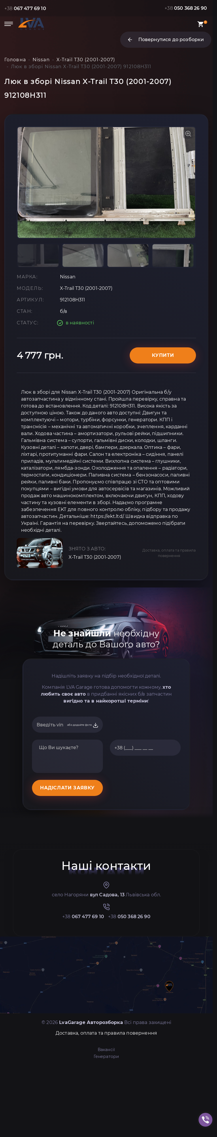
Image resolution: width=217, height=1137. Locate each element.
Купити (163, 355)
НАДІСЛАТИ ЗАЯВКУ (67, 787)
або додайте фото (83, 725)
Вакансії (106, 1049)
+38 (25, 8)
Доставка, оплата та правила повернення (169, 553)
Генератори (106, 1056)
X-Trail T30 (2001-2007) (95, 557)
